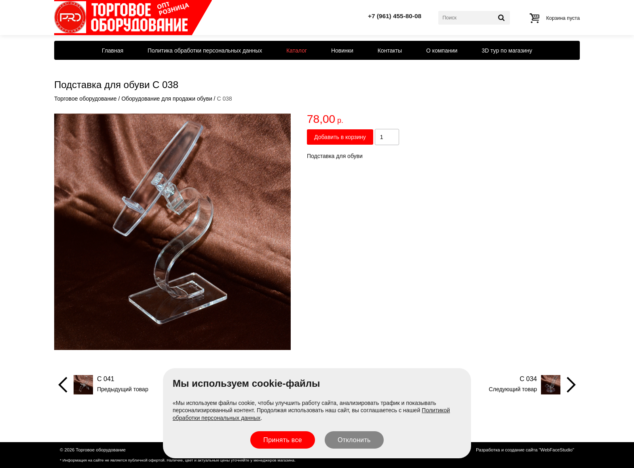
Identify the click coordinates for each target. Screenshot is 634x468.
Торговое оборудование (85, 98)
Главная (112, 50)
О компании (441, 50)
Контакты (390, 50)
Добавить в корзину (340, 137)
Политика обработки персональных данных (205, 50)
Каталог (296, 50)
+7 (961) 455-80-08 (394, 16)
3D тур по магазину (507, 50)
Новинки (342, 50)
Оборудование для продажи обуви (166, 98)
